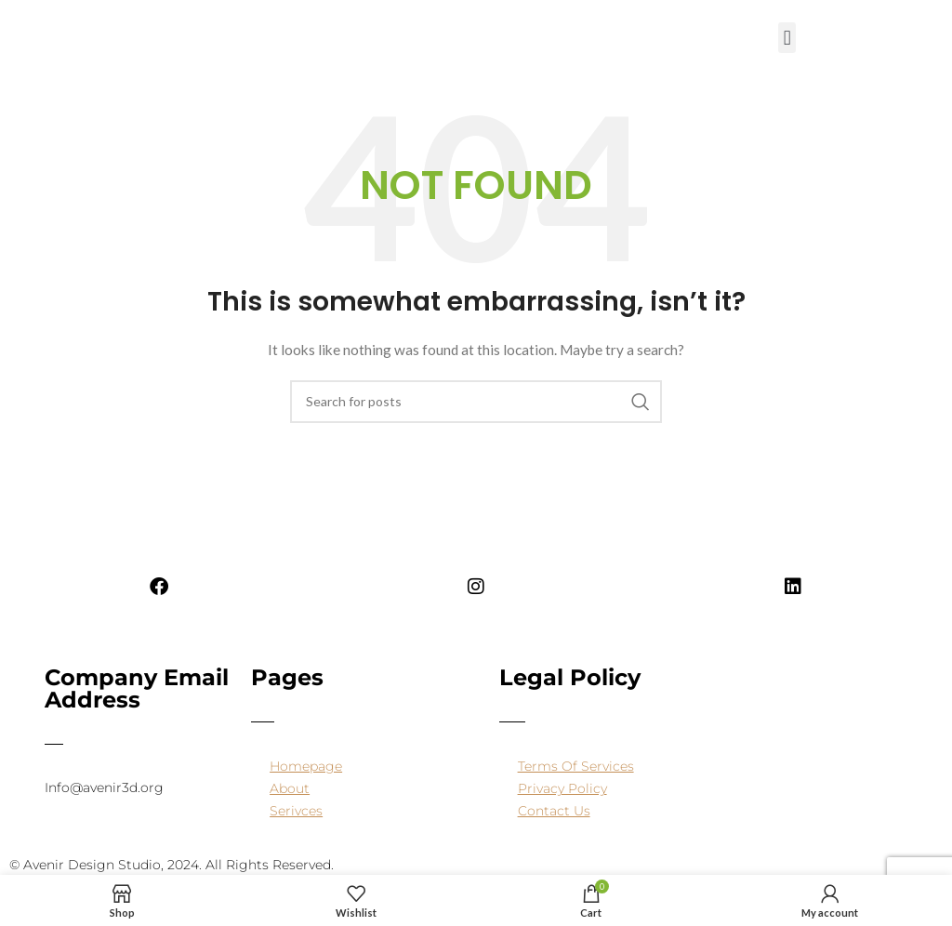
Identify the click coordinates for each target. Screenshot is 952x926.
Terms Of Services (576, 766)
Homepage (306, 766)
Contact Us (554, 810)
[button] (787, 37)
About (290, 788)
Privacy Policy (562, 788)
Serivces (296, 810)
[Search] (476, 401)
